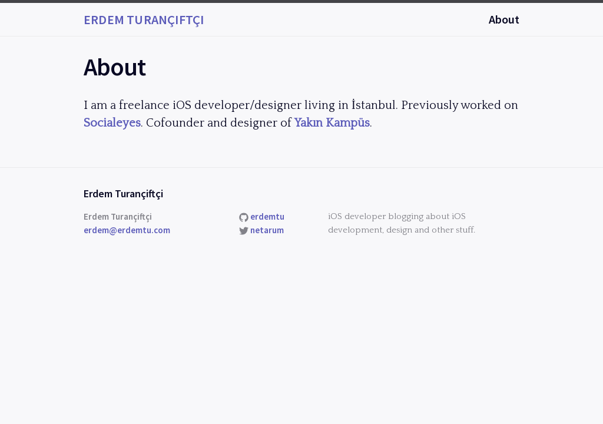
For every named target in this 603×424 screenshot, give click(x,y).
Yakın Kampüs (332, 123)
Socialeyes (112, 123)
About (504, 19)
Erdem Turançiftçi (144, 19)
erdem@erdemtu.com (127, 230)
